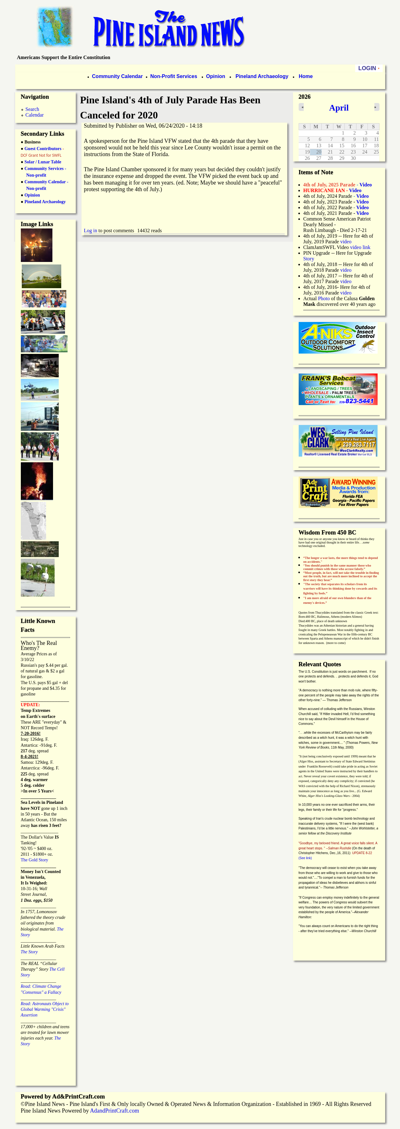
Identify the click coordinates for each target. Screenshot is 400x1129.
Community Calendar (117, 76)
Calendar (35, 115)
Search (32, 109)
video (346, 241)
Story (308, 258)
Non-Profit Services (173, 76)
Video (362, 207)
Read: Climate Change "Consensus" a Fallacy (41, 986)
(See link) (305, 858)
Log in (90, 230)
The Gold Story (34, 860)
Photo (324, 298)
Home (306, 76)
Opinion (215, 76)
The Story (29, 952)
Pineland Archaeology (261, 76)
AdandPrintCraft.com (114, 1111)
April (339, 107)
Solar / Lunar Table (42, 162)
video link (360, 247)
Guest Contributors (42, 148)
